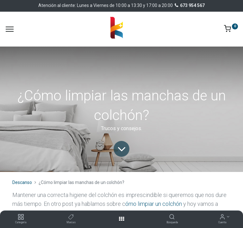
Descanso (22, 182)
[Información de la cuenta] (222, 217)
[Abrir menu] (121, 219)
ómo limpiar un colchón (153, 203)
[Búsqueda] (172, 217)
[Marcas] (71, 217)
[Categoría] (21, 217)
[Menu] (9, 29)
